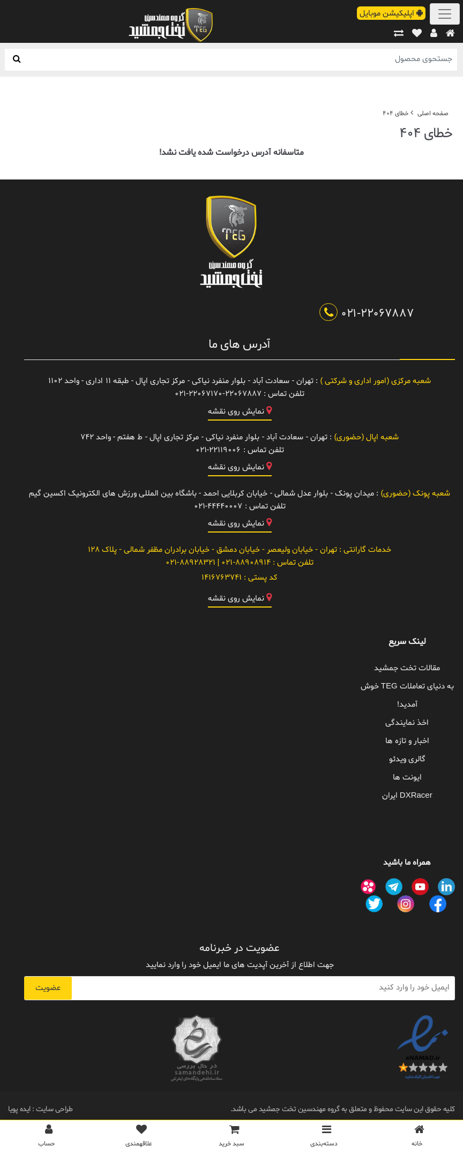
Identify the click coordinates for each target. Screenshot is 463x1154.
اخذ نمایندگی (407, 723)
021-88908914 (245, 562)
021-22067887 (366, 314)
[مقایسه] (399, 34)
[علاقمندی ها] (139, 1138)
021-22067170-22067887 (218, 394)
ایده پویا (19, 1109)
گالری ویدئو (407, 759)
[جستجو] (17, 59)
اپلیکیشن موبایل (391, 13)
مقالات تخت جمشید (407, 668)
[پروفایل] (433, 34)
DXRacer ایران (407, 795)
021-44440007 (218, 506)
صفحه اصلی (433, 113)
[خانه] (450, 34)
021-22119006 (218, 450)
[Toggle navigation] (445, 14)
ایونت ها (407, 777)
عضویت (48, 988)
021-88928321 (190, 562)
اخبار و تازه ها (407, 741)
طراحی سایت (53, 1109)
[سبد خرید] (231, 1138)
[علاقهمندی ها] (417, 34)
